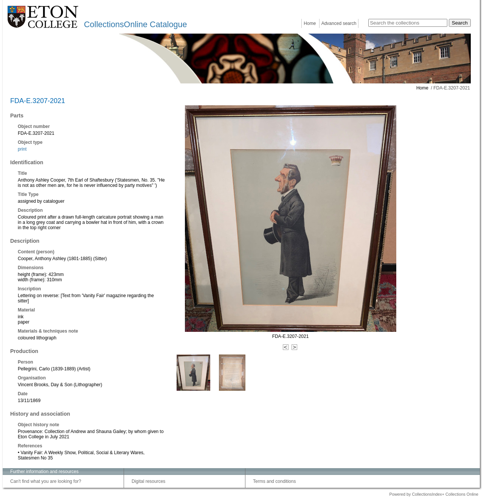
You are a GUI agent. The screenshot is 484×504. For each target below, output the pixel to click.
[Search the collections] (407, 23)
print (22, 149)
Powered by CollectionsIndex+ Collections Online (433, 494)
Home (310, 23)
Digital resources (148, 481)
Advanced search (339, 23)
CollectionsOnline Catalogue (135, 24)
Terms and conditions (274, 481)
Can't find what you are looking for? (45, 481)
